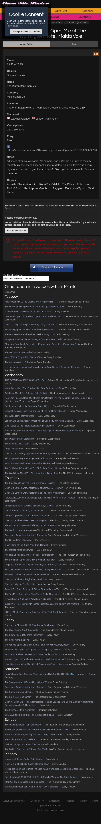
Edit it (7, 208)
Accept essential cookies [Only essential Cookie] (26, 31)
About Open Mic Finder (14, 801)
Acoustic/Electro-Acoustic (21, 184)
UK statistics (85, 17)
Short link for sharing (12, 275)
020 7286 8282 (15, 129)
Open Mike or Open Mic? (51, 805)
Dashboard (88, 11)
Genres (70, 801)
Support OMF (61, 11)
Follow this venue (16, 230)
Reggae (57, 188)
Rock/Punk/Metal (49, 184)
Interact (83, 801)
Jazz (88, 184)
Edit (96, 54)
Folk (79, 184)
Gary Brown (49, 205)
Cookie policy (37, 801)
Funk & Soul (14, 188)
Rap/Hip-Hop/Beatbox (36, 188)
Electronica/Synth (75, 188)
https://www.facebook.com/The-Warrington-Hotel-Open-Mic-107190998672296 (52, 150)
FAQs (95, 801)
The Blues (68, 184)
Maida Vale (55, 22)
